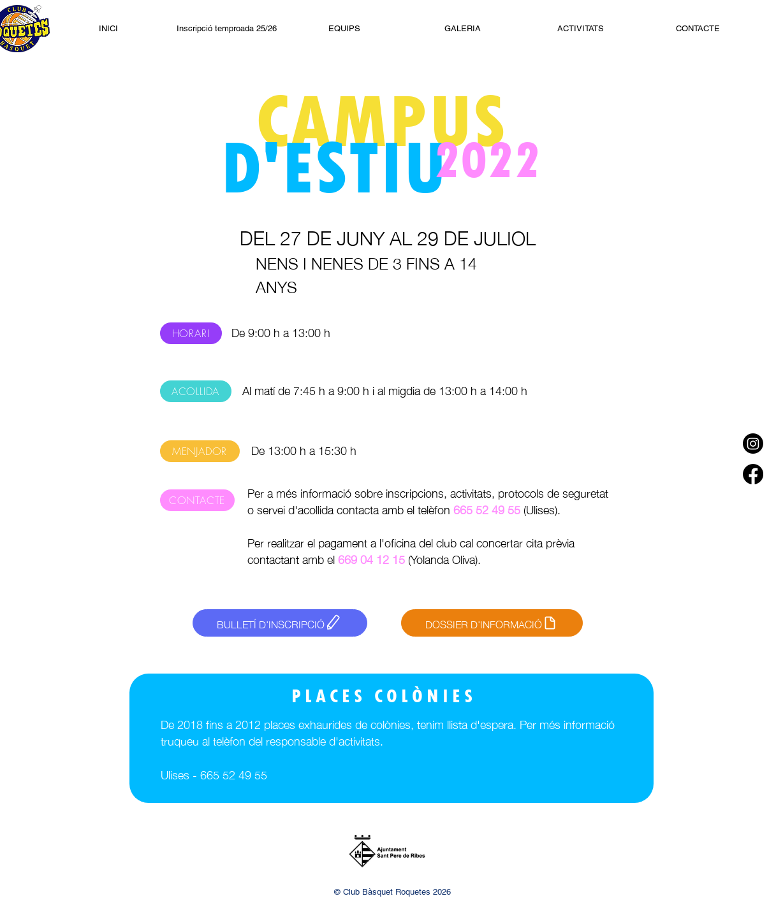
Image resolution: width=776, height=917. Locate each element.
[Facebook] (753, 474)
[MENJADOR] (200, 451)
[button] (581, 28)
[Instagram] (753, 443)
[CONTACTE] (197, 500)
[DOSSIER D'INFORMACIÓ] (492, 623)
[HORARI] (191, 333)
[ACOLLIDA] (195, 391)
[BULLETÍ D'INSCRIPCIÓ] (280, 623)
